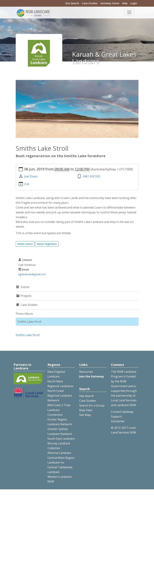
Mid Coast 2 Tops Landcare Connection (59, 409)
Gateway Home (109, 3)
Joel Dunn (30, 176)
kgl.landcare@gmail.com (32, 274)
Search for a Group (91, 405)
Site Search (72, 3)
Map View (85, 410)
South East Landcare (61, 439)
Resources (86, 372)
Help (125, 3)
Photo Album (24, 314)
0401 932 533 (91, 176)
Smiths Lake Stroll (29, 322)
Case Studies (90, 3)
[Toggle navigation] (129, 12)
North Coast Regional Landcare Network (59, 395)
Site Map (85, 415)
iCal (26, 184)
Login (133, 3)
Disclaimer (118, 421)
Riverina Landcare (59, 453)
